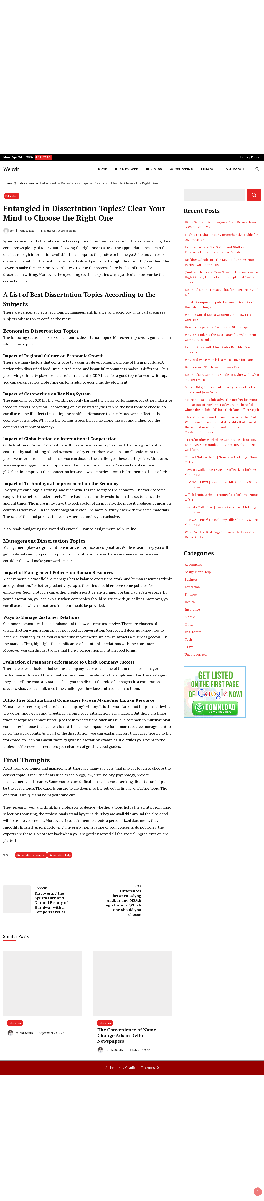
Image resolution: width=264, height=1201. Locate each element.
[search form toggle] (257, 169)
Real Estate (126, 169)
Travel (189, 647)
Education (11, 196)
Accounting (181, 169)
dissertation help (17, 261)
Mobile (190, 617)
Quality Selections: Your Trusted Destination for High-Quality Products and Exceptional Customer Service (222, 277)
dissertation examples (98, 739)
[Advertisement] (125, 29)
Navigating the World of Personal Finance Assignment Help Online (79, 528)
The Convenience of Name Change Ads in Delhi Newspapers (126, 1035)
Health (190, 602)
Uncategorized (196, 654)
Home (101, 169)
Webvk (11, 168)
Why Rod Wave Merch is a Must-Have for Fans (219, 359)
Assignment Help (198, 572)
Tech (188, 639)
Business (154, 169)
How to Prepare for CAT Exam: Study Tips (216, 327)
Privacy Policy (249, 157)
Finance (209, 169)
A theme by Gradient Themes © (132, 1067)
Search (254, 195)
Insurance (234, 169)
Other (189, 624)
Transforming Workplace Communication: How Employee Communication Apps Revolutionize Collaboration (221, 444)
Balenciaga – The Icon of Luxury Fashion (215, 367)
